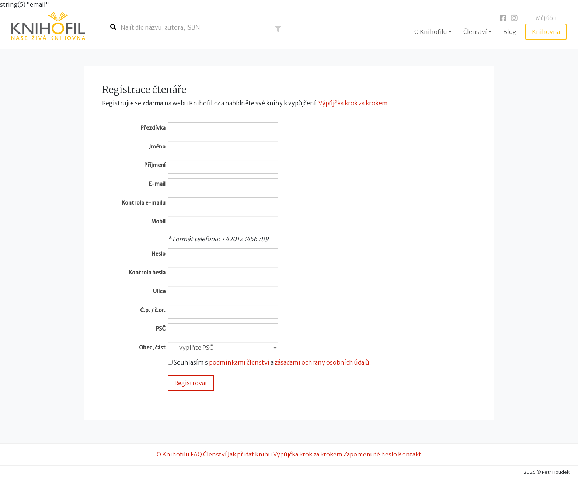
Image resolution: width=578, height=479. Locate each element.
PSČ (161, 328)
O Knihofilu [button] (430, 31)
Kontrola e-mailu (144, 202)
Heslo (159, 253)
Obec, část (152, 347)
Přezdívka (153, 127)
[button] (277, 29)
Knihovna (546, 31)
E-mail (157, 184)
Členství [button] (475, 31)
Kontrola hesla (147, 272)
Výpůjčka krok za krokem (353, 103)
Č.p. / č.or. (153, 310)
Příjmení (155, 165)
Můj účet (546, 18)
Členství (215, 454)
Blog (509, 31)
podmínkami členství (239, 362)
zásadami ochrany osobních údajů (322, 362)
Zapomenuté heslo (370, 454)
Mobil (158, 221)
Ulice (159, 291)
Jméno (157, 146)
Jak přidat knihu (250, 454)
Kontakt (409, 454)
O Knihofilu (173, 454)
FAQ (196, 454)
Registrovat (191, 383)
